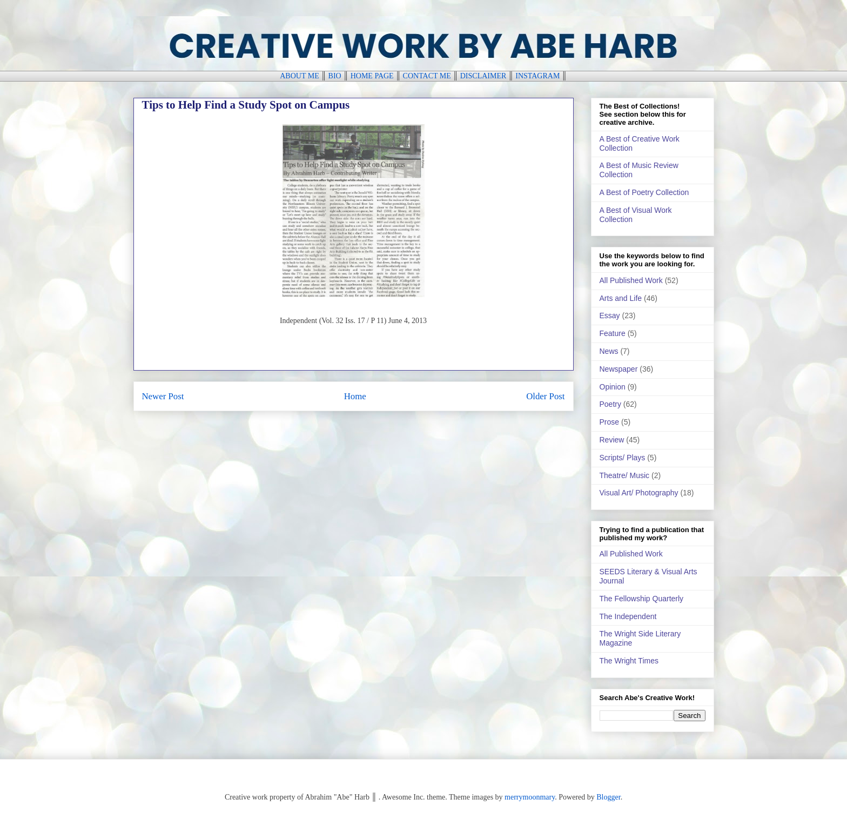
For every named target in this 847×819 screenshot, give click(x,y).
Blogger (608, 797)
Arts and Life (621, 298)
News (609, 351)
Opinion (613, 386)
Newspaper (619, 369)
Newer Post (163, 396)
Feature (613, 333)
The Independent (628, 616)
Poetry (610, 404)
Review (612, 439)
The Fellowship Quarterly (642, 598)
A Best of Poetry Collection (644, 192)
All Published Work (631, 280)
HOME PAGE (372, 76)
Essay (610, 315)
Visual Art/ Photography (639, 492)
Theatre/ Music (625, 475)
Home (355, 396)
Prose (610, 422)
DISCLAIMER (483, 76)
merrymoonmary (530, 797)
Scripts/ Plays (623, 457)
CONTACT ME (427, 76)
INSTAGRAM (537, 76)
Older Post (545, 396)
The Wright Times (629, 660)
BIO (334, 76)
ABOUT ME (299, 76)
